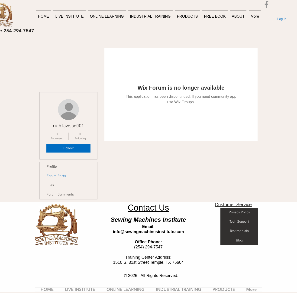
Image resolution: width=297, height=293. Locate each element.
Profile (52, 167)
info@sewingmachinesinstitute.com (148, 231)
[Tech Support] (239, 221)
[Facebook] (266, 4)
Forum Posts (56, 176)
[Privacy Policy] (239, 212)
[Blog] (239, 240)
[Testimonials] (239, 231)
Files (50, 185)
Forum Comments (60, 194)
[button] (276, 4)
